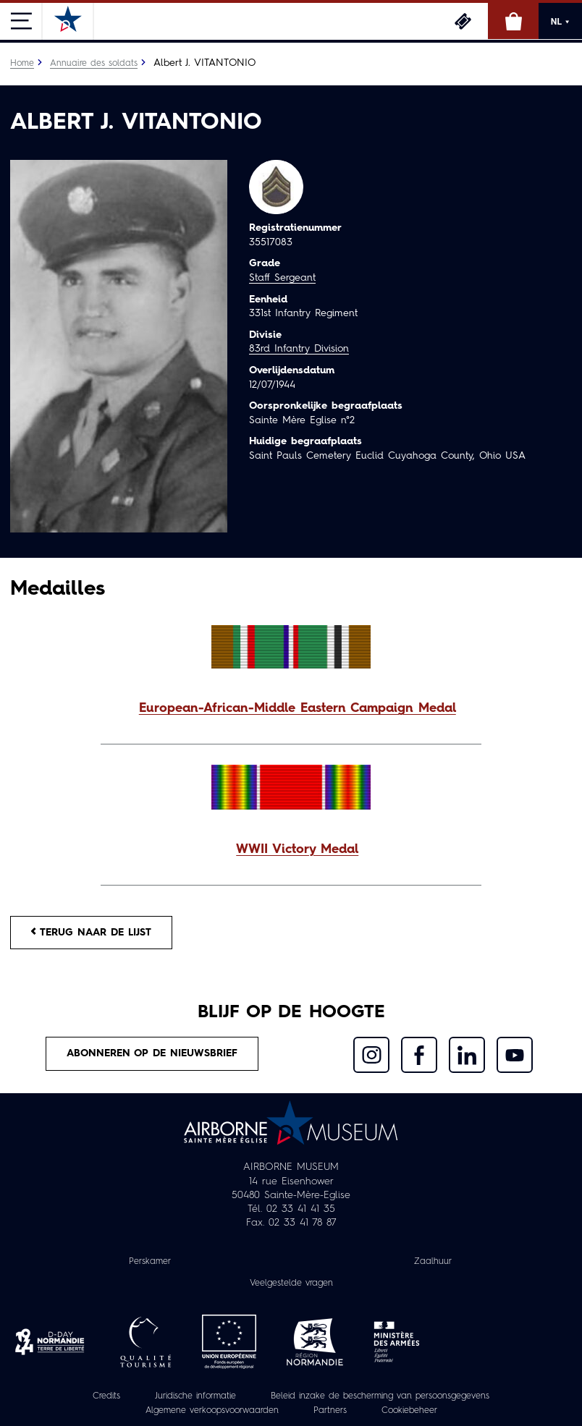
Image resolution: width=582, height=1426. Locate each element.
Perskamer (150, 1261)
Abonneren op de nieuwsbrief (152, 1053)
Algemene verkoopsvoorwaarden (212, 1410)
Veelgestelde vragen (291, 1283)
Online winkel (513, 21)
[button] (291, 709)
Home (22, 63)
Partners (330, 1410)
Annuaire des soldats (94, 63)
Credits (106, 1396)
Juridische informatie (195, 1396)
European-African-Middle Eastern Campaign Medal (297, 709)
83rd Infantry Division (299, 349)
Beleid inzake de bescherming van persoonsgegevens (380, 1396)
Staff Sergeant (282, 278)
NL (560, 22)
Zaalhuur (433, 1261)
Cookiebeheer (409, 1410)
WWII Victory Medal (297, 850)
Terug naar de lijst (91, 932)
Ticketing (462, 21)
